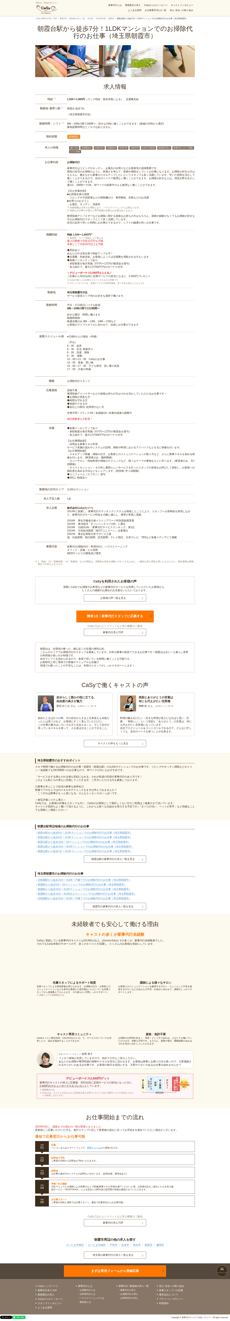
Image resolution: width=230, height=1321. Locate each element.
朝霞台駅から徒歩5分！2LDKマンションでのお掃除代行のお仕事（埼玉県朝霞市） (85, 832)
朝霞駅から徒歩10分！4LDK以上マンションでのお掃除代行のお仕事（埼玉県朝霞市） (87, 893)
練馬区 (160, 1245)
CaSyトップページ (48, 1286)
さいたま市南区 (97, 1245)
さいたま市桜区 (75, 1245)
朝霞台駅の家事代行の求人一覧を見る (113, 859)
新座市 (148, 1245)
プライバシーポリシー (171, 1299)
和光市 (137, 1245)
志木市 (125, 1245)
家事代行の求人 (128, 1290)
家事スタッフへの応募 (171, 1290)
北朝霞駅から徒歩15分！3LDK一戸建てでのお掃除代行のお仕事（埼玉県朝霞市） (84, 880)
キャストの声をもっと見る (113, 743)
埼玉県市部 (101, 18)
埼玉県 (90, 18)
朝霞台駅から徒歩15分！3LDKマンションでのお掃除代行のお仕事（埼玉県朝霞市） (86, 846)
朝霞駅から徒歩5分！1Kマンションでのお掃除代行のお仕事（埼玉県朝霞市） (82, 884)
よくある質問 (134, 10)
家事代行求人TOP (113, 632)
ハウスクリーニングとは (92, 1298)
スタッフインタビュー (50, 1303)
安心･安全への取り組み (181, 10)
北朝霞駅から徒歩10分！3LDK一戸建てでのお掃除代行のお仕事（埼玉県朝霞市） (84, 898)
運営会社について (168, 1294)
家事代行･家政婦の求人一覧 (134, 1286)
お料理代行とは (87, 1294)
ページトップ (222, 1273)
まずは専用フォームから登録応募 (115, 1271)
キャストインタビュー (182, 5)
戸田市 (113, 1245)
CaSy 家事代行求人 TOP (46, 18)
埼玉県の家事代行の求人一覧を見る (113, 1255)
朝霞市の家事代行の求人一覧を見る (113, 906)
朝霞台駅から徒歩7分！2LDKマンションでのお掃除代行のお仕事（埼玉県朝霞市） (85, 851)
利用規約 (164, 1303)
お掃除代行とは (87, 1290)
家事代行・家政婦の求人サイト (47, 8)
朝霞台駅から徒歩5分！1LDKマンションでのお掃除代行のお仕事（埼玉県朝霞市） (85, 837)
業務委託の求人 (133, 5)
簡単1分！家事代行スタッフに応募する (115, 616)
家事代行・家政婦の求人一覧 (72, 18)
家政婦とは (85, 1302)
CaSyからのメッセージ (155, 5)
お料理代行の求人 (129, 1298)
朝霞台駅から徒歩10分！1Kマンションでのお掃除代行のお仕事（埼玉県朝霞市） (84, 842)
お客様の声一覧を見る (113, 598)
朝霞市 (111, 18)
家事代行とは (115, 5)
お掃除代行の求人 (129, 1294)
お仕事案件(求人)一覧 (155, 10)
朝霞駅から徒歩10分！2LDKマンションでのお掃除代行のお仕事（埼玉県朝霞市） (84, 889)
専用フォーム (93, 1147)
